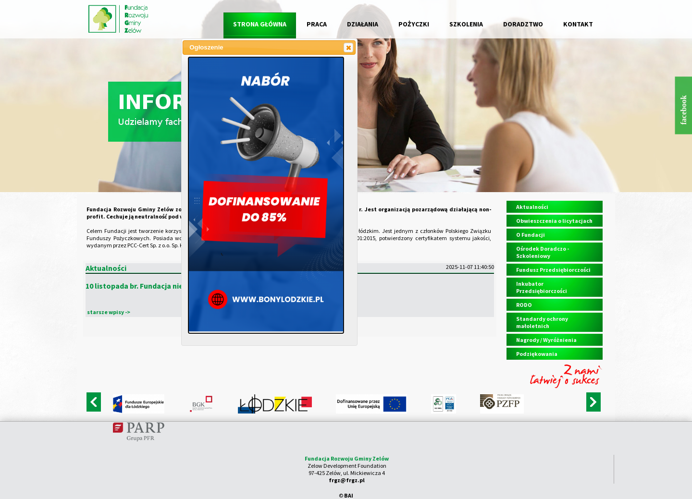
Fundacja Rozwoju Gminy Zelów (347, 458)
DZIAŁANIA (362, 24)
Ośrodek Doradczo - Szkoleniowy (542, 252)
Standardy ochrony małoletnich (542, 322)
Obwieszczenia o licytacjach (554, 220)
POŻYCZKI (413, 24)
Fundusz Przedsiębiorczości (553, 269)
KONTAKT (578, 24)
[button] (348, 47)
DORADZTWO (523, 24)
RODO (524, 304)
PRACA (317, 24)
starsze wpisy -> (108, 312)
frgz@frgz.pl (347, 480)
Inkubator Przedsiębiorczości (541, 287)
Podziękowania (536, 353)
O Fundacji (530, 234)
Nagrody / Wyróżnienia (546, 339)
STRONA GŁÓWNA (259, 24)
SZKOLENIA (466, 24)
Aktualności (532, 206)
